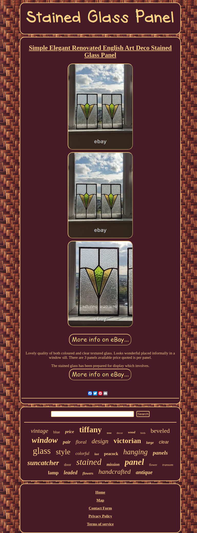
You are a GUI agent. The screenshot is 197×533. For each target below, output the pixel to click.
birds (142, 433)
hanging (135, 452)
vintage (39, 431)
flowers (88, 473)
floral (81, 442)
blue (56, 432)
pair (67, 442)
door (67, 465)
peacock (111, 454)
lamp (53, 472)
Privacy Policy (100, 516)
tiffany (90, 429)
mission (113, 464)
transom (167, 465)
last (96, 454)
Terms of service (100, 524)
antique (144, 472)
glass (42, 451)
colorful (82, 453)
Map (100, 500)
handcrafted (114, 471)
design (100, 441)
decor (120, 432)
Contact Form (100, 508)
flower (153, 465)
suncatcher (43, 463)
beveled (160, 430)
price (69, 431)
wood (131, 432)
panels (160, 452)
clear (164, 442)
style (63, 451)
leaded (70, 472)
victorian (127, 441)
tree (109, 432)
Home (100, 492)
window (45, 440)
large (150, 443)
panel (134, 462)
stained (88, 462)
